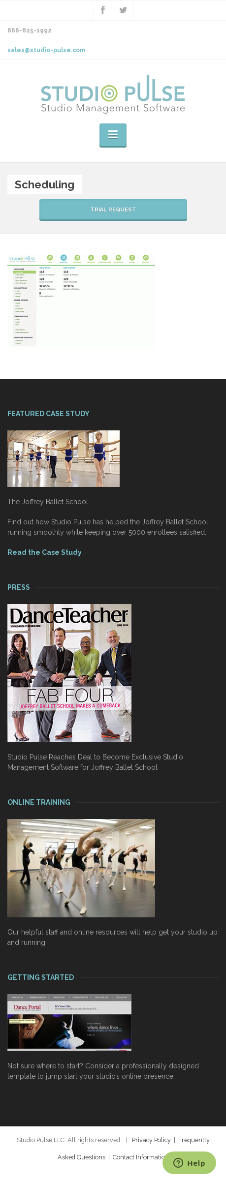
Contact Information (141, 1157)
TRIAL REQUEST (113, 210)
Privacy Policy (151, 1140)
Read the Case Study (44, 552)
